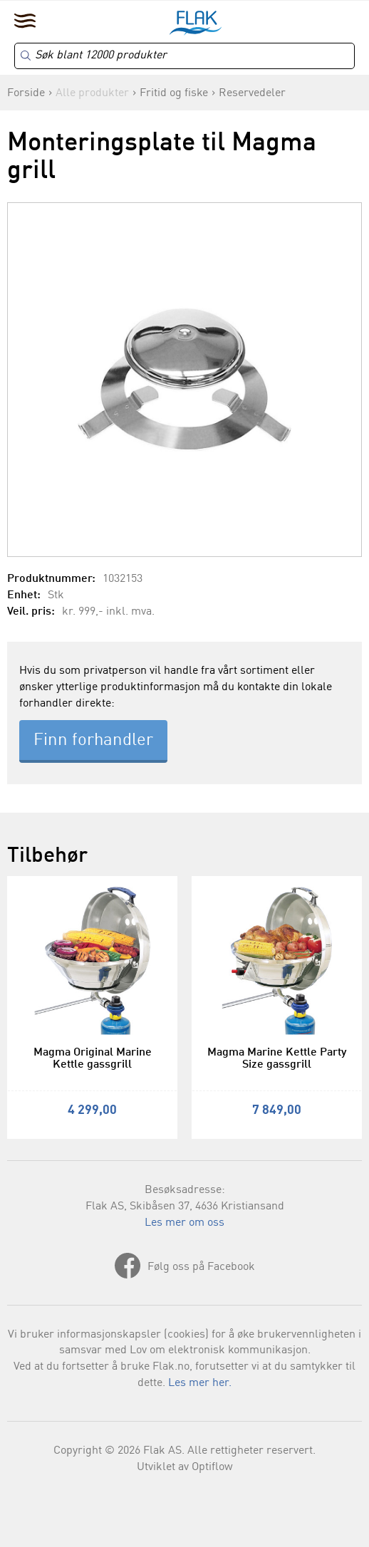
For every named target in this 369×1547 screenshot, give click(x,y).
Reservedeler (252, 93)
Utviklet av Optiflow (185, 1467)
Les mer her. (200, 1383)
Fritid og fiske (174, 93)
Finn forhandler (93, 740)
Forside (26, 93)
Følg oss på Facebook (201, 1267)
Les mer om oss (184, 1223)
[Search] (184, 56)
